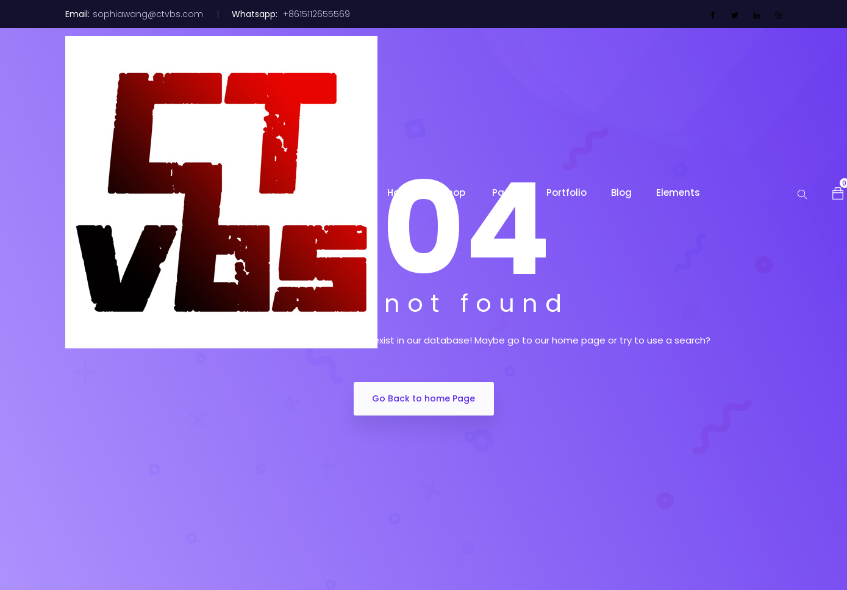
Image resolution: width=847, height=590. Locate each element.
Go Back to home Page (423, 398)
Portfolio (566, 192)
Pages (507, 192)
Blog (621, 192)
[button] (838, 192)
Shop (454, 192)
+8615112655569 (315, 14)
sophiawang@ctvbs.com (148, 14)
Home (402, 192)
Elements (678, 192)
